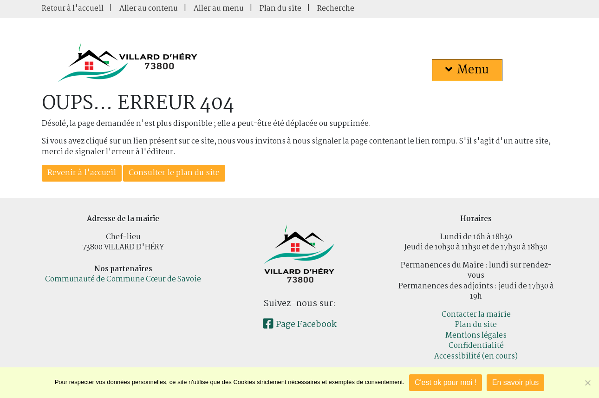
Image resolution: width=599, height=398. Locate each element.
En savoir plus (515, 382)
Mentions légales (476, 335)
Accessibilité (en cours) (476, 356)
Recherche (335, 8)
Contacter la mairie (476, 314)
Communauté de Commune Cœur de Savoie (123, 279)
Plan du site (280, 8)
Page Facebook (299, 325)
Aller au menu (219, 8)
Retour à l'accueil (73, 8)
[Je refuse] (587, 382)
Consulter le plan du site (174, 173)
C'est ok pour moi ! (445, 382)
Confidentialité (476, 346)
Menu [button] (467, 70)
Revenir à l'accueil (81, 173)
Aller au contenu (148, 8)
